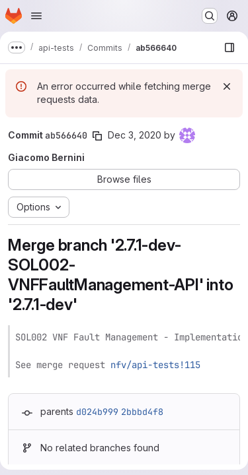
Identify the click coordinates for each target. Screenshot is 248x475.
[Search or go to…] (210, 16)
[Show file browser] (229, 47)
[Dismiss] (227, 86)
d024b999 (97, 412)
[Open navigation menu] (36, 15)
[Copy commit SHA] (97, 136)
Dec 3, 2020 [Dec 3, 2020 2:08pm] (134, 135)
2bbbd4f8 (142, 412)
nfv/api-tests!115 (155, 365)
